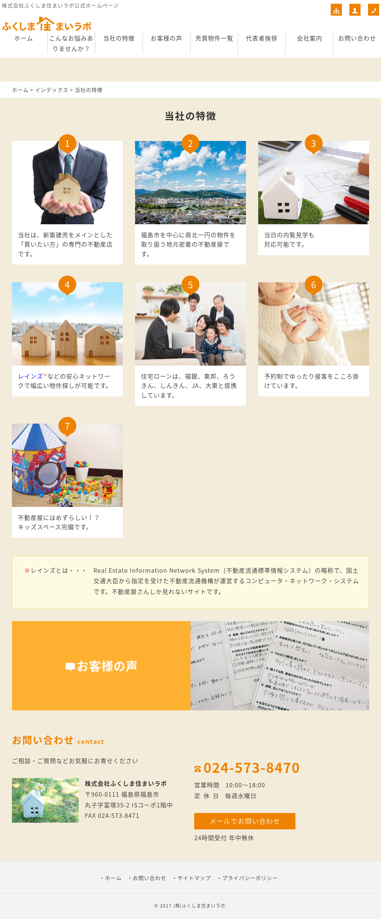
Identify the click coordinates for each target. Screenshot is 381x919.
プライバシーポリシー (250, 877)
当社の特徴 (119, 37)
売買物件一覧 (214, 37)
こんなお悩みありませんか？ (71, 43)
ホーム (23, 37)
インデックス (51, 89)
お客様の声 (166, 37)
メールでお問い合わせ (244, 821)
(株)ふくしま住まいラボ (199, 905)
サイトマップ (194, 877)
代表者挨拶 (262, 37)
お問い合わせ (357, 37)
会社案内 (309, 37)
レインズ (30, 376)
